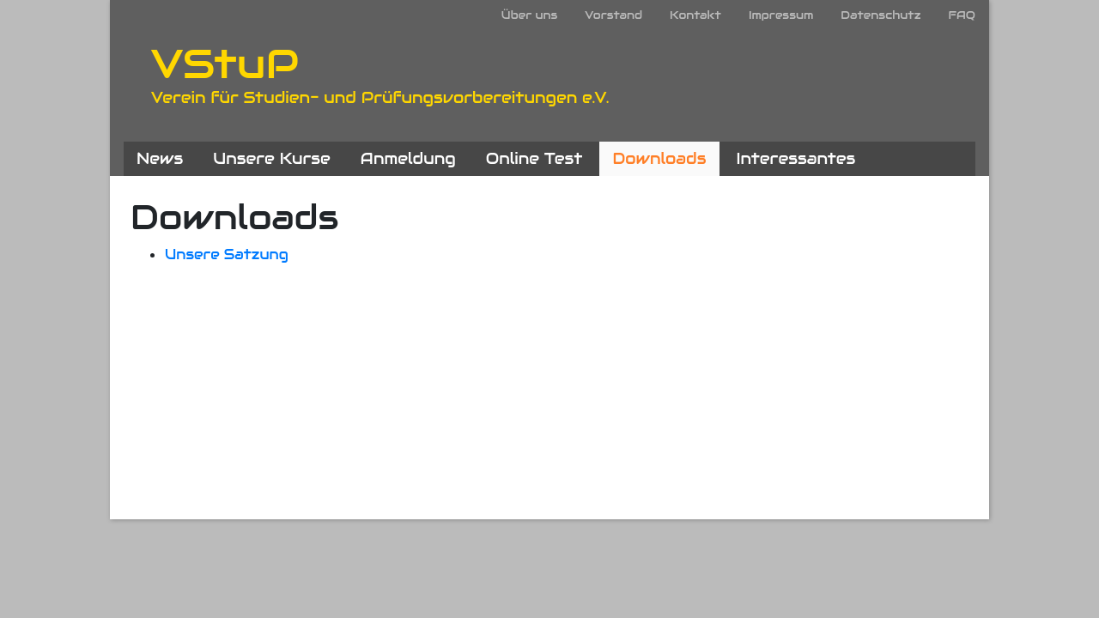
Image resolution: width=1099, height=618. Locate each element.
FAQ (961, 15)
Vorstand (613, 15)
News (160, 158)
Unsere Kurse (272, 158)
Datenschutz (880, 15)
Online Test (534, 158)
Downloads (659, 158)
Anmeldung (408, 158)
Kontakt (695, 15)
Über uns (529, 15)
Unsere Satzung (226, 254)
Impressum (781, 15)
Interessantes (796, 158)
